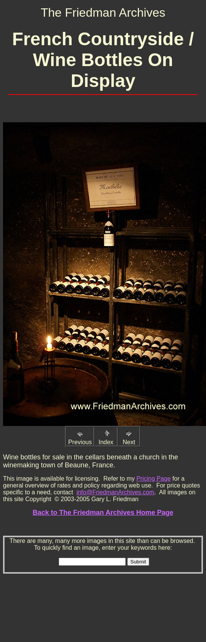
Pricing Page (153, 478)
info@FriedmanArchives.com (115, 492)
